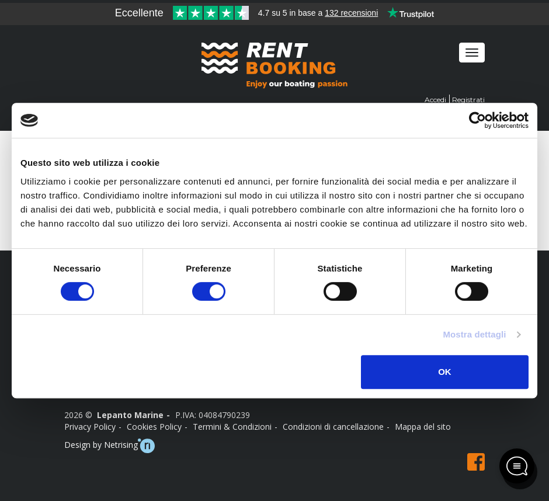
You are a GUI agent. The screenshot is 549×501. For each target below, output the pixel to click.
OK (444, 372)
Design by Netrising (109, 446)
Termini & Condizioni (232, 426)
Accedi (435, 99)
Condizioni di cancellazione (333, 426)
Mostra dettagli (474, 334)
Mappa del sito (423, 426)
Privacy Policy (90, 426)
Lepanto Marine (130, 414)
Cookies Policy (154, 426)
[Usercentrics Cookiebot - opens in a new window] (477, 120)
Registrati (468, 99)
